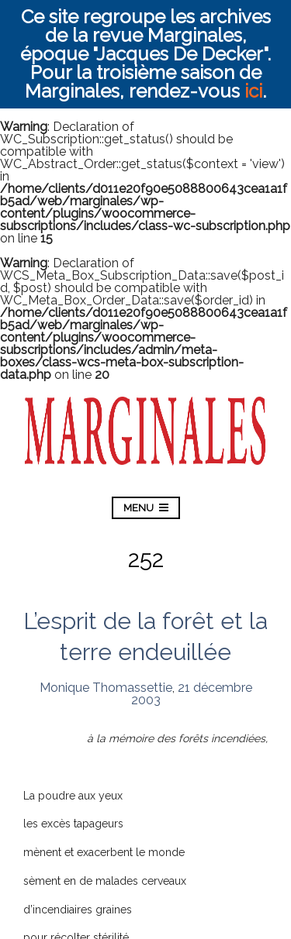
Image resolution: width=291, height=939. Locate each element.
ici (253, 91)
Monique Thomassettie (106, 687)
